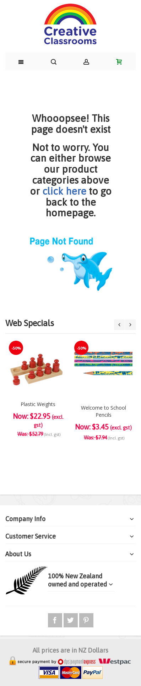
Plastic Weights (38, 404)
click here (64, 191)
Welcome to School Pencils (103, 411)
